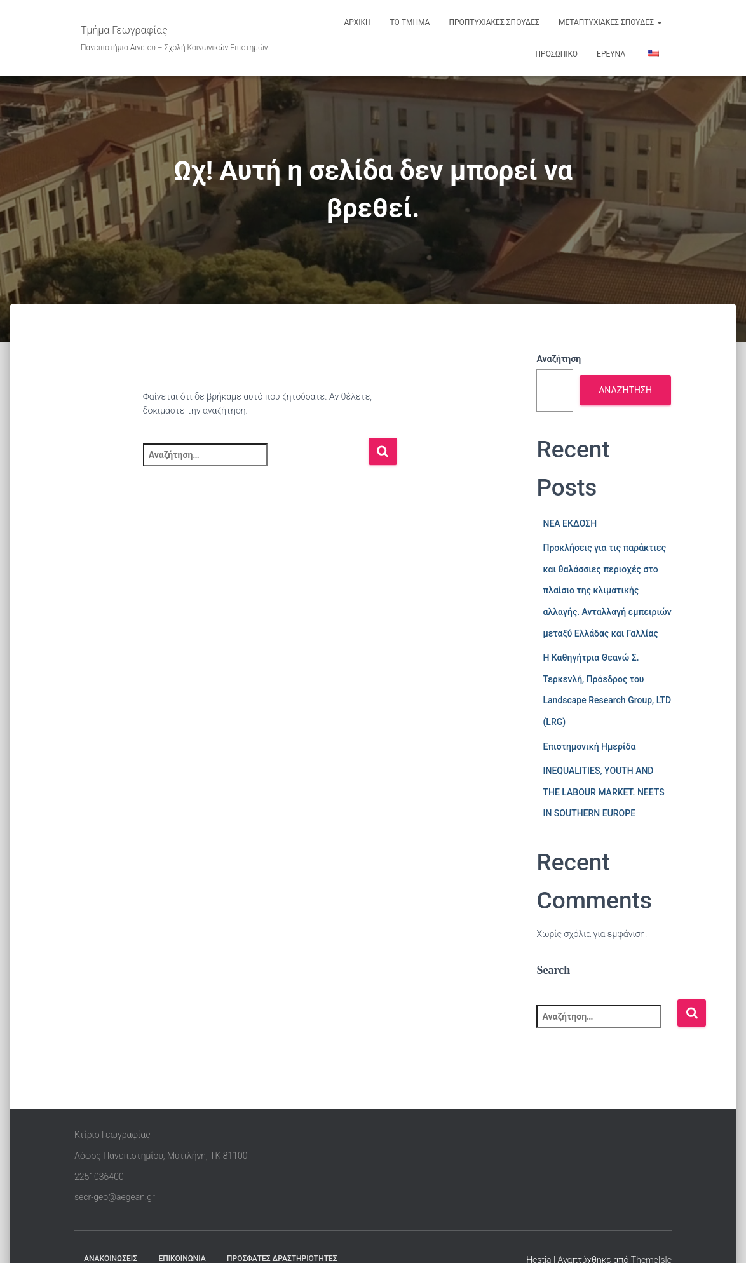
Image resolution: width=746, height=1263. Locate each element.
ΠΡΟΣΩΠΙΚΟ (557, 54)
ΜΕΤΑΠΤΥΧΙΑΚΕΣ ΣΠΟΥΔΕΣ (610, 22)
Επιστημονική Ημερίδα (589, 746)
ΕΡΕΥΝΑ (611, 54)
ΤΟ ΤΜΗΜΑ (410, 22)
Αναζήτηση (558, 359)
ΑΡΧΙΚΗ (357, 22)
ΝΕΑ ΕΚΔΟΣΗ (570, 523)
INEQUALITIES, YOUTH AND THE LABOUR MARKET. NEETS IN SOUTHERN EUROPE (603, 792)
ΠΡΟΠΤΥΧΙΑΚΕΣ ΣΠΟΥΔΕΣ (494, 22)
